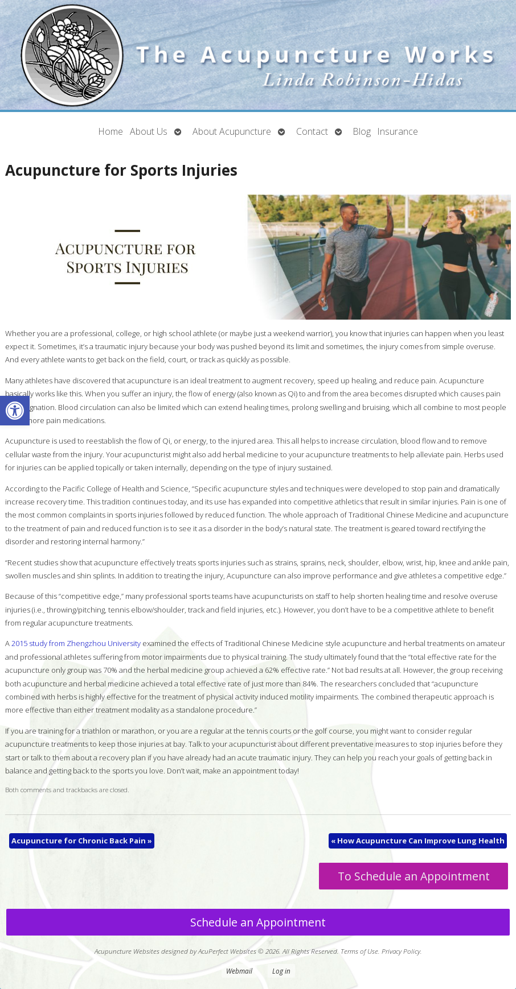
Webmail (239, 970)
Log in (281, 970)
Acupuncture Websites (127, 950)
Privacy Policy (401, 950)
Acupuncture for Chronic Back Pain (81, 840)
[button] (15, 410)
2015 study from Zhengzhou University (76, 643)
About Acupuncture (232, 131)
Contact (312, 131)
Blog (362, 131)
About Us (148, 131)
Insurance (398, 131)
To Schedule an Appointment (414, 876)
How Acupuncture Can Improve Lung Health (418, 840)
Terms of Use (359, 950)
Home (111, 131)
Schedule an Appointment (258, 922)
